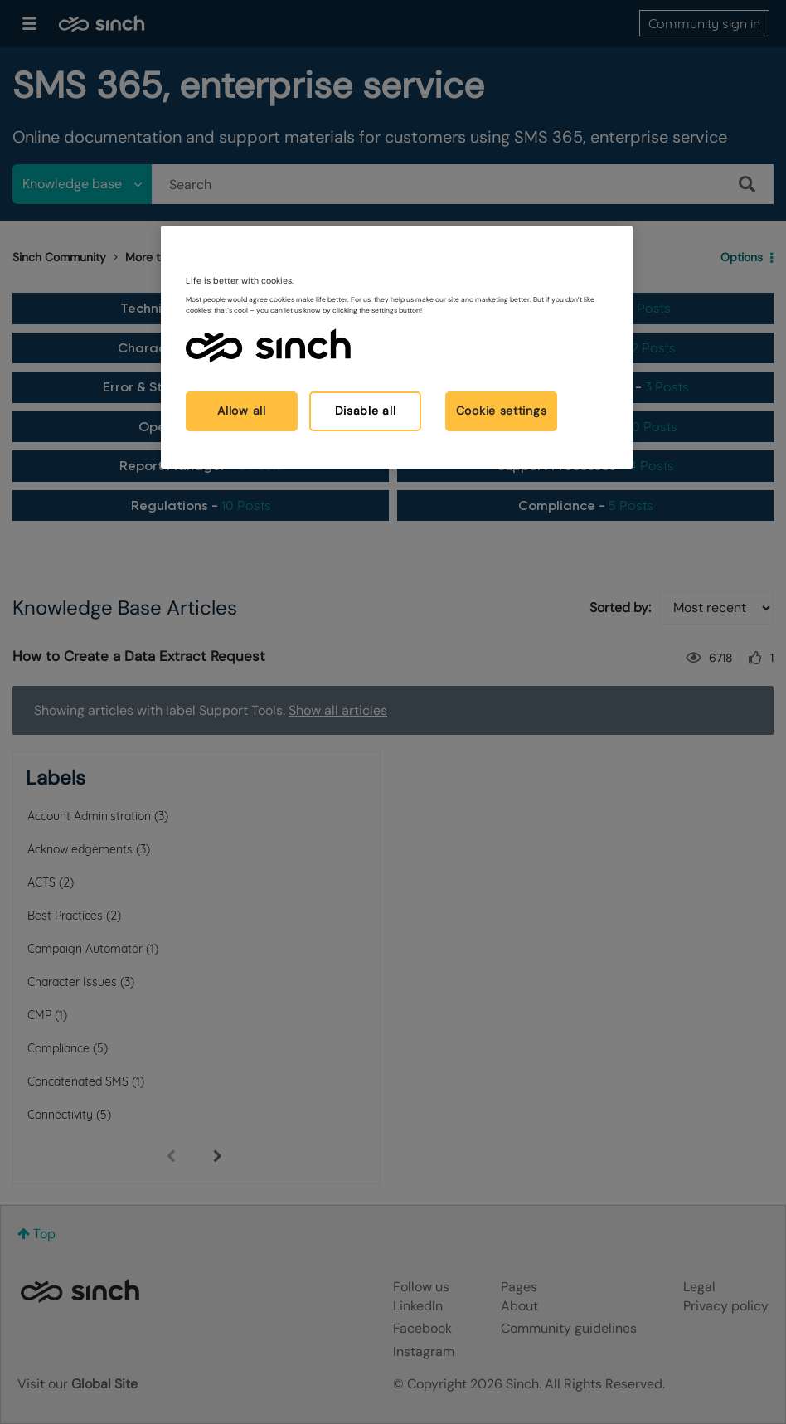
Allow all (241, 410)
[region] (397, 347)
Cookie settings (501, 410)
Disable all (365, 410)
